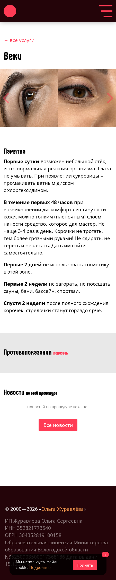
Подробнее (39, 567)
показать (60, 353)
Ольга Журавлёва (62, 509)
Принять (85, 565)
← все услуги (19, 40)
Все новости (58, 425)
